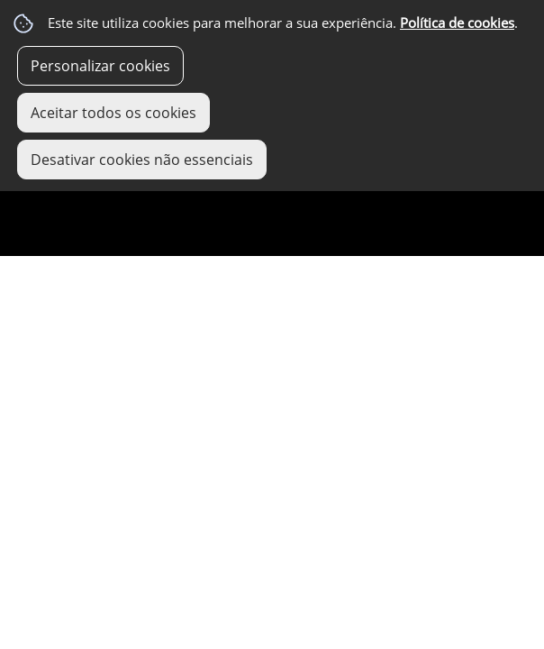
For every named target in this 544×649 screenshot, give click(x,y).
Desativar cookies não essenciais (142, 159)
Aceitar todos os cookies (113, 113)
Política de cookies (457, 23)
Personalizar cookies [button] (100, 66)
